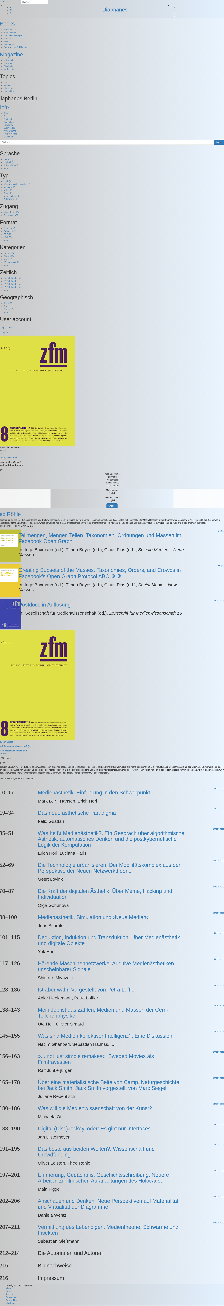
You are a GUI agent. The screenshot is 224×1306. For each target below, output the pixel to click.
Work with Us (10, 131)
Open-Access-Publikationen (16, 47)
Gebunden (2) (10, 231)
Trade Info (8, 119)
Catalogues (9, 44)
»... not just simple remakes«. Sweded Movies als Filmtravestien (96, 1059)
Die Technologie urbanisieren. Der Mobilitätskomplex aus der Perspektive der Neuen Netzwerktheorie (109, 868)
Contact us (9, 122)
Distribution (9, 66)
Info (4, 107)
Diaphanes (115, 10)
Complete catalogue (13, 35)
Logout (4, 332)
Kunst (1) (8, 259)
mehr (6, 168)
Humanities (9, 91)
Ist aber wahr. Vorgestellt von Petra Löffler (87, 990)
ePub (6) (8, 237)
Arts (5, 82)
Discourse (8, 88)
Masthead (8, 137)
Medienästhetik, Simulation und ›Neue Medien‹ (93, 917)
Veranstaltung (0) (11, 196)
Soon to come (10, 32)
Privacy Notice (10, 134)
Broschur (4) (9, 228)
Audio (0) (8, 193)
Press (6, 116)
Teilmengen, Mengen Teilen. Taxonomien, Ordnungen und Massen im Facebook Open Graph (100, 538)
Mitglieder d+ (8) (11, 212)
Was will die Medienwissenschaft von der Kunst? (95, 1108)
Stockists (8, 63)
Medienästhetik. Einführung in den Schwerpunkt (94, 793)
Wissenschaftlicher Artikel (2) (17, 184)
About (6, 113)
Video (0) (8, 190)
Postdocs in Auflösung (45, 605)
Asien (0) (8, 303)
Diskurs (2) (9, 256)
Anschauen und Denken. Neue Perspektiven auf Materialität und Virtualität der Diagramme (108, 1204)
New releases (10, 29)
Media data (9, 69)
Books (7, 24)
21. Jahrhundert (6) (12, 278)
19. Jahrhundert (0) (12, 284)
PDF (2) (7, 234)
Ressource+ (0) (11, 215)
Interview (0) (9, 187)
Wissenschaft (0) (11, 262)
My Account (6, 327)
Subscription (9, 60)
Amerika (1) (9, 306)
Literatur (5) (9, 253)
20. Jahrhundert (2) (12, 281)
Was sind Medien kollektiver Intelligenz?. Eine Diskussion (105, 1036)
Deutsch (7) (9, 159)
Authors (7, 38)
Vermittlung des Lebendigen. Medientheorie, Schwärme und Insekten (108, 1230)
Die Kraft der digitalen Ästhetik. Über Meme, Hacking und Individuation (105, 894)
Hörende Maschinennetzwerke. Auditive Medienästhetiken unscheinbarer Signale (106, 966)
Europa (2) (8, 309)
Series (7, 41)
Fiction (7, 85)
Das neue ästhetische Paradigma (77, 813)
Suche (219, 142)
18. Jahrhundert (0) (12, 287)
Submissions (9, 128)
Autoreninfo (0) (10, 199)
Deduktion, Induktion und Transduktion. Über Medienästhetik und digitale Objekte (109, 940)
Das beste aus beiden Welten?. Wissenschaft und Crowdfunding (96, 1152)
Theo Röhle (11, 458)
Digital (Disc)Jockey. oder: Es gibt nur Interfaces (94, 1129)
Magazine (11, 55)
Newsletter (8, 125)
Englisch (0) (9, 162)
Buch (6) (7, 181)
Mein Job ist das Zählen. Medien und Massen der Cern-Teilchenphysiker (103, 1013)
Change (112, 506)
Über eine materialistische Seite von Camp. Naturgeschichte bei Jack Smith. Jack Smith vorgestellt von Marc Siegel (108, 1085)
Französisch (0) (11, 165)
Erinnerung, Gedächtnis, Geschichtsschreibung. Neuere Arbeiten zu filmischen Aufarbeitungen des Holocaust (103, 1178)
